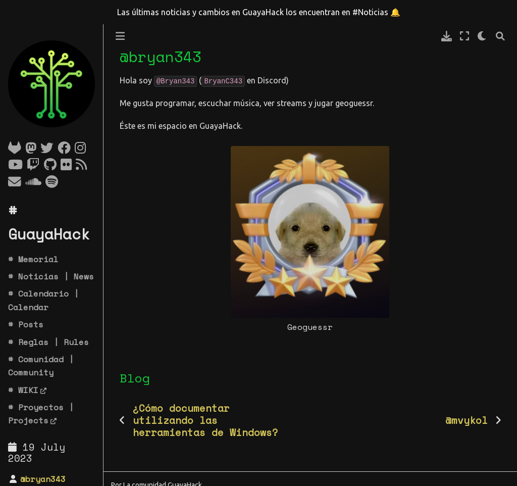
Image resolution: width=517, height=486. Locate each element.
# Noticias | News (51, 276)
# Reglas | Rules (48, 342)
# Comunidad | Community (41, 365)
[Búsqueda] (500, 36)
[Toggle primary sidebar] (120, 36)
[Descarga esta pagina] (446, 36)
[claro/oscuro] (482, 36)
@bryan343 (43, 479)
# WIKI (23, 390)
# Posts (25, 324)
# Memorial (33, 259)
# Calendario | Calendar (43, 300)
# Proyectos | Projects (41, 413)
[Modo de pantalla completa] (464, 36)
